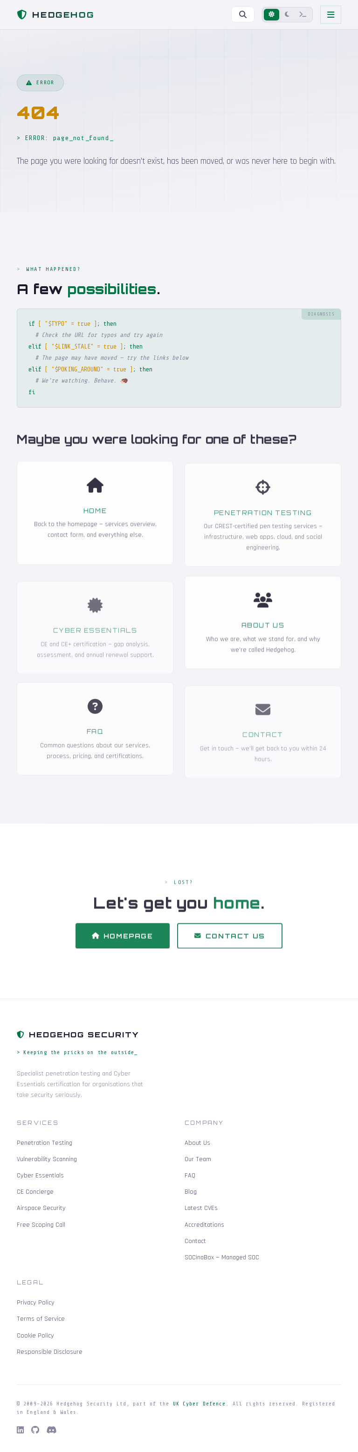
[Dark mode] (287, 14)
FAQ (190, 1175)
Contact (195, 1241)
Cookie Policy (35, 1335)
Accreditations (204, 1225)
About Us (262, 639)
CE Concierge (35, 1192)
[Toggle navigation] (330, 15)
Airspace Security (41, 1208)
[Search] (243, 14)
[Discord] (52, 1430)
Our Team (198, 1159)
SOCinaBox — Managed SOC (222, 1257)
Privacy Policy (36, 1302)
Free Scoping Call (41, 1225)
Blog (191, 1192)
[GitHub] (35, 1430)
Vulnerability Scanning (47, 1159)
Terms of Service (41, 1319)
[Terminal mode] (303, 14)
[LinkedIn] (20, 1430)
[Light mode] (271, 14)
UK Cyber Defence (199, 1404)
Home (95, 524)
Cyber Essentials (40, 1175)
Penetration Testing (44, 1143)
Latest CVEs (201, 1208)
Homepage (122, 950)
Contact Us (229, 950)
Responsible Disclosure (50, 1352)
